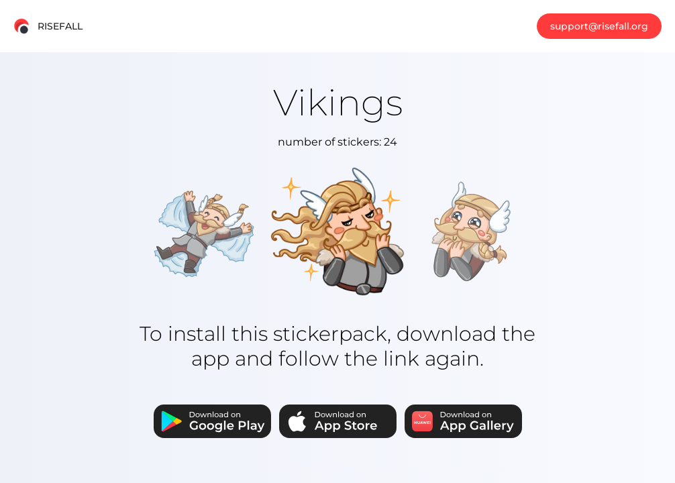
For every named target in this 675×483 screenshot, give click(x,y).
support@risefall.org (599, 26)
